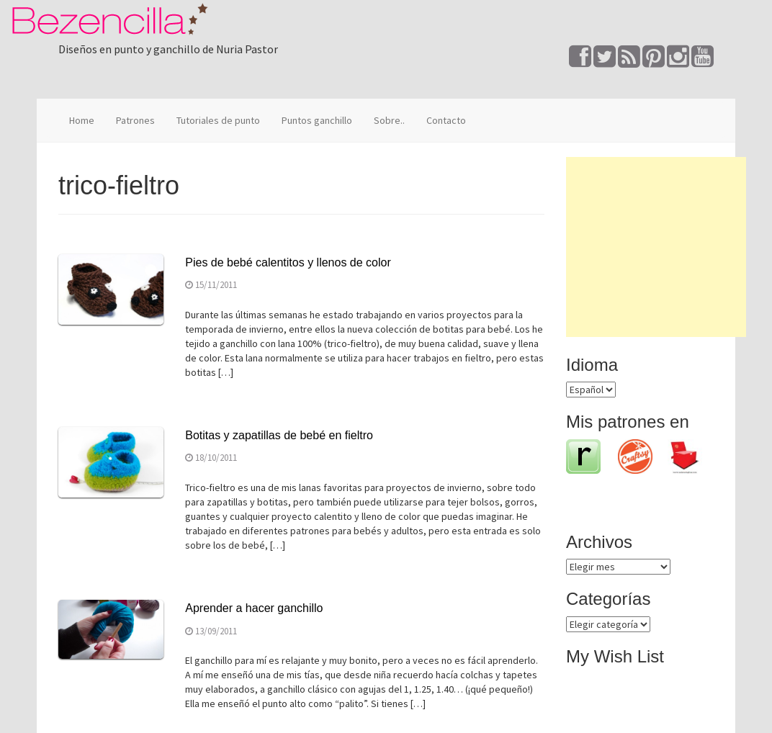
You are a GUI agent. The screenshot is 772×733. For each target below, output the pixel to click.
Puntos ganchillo (317, 120)
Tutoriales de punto (218, 120)
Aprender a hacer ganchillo (254, 608)
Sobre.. (389, 120)
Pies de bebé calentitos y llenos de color (288, 262)
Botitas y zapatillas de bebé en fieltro (279, 435)
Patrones (135, 120)
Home (81, 120)
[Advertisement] (656, 247)
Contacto (446, 120)
